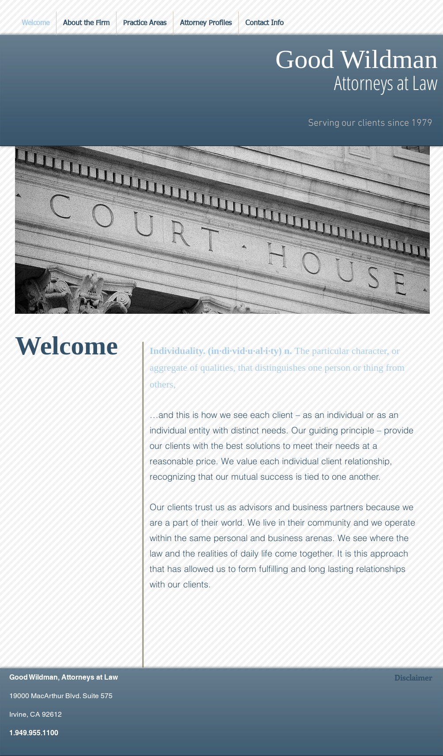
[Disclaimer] (413, 677)
